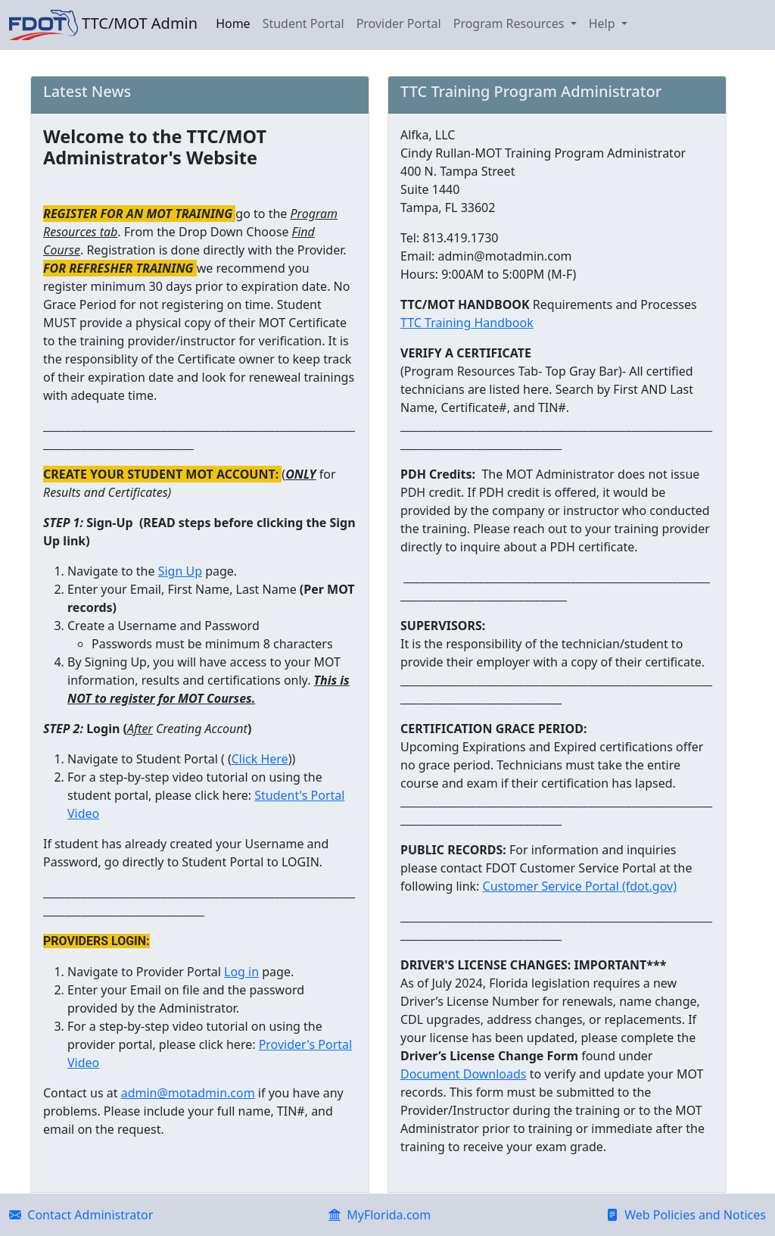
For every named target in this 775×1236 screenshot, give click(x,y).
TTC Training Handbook (467, 322)
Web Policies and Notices (686, 1214)
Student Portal (303, 23)
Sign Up (180, 571)
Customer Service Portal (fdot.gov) (580, 886)
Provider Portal (398, 23)
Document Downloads (463, 1074)
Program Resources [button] (510, 23)
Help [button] (603, 23)
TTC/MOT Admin (103, 25)
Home (233, 23)
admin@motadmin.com (188, 1093)
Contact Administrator (81, 1214)
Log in (241, 971)
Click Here (260, 759)
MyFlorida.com (379, 1214)
